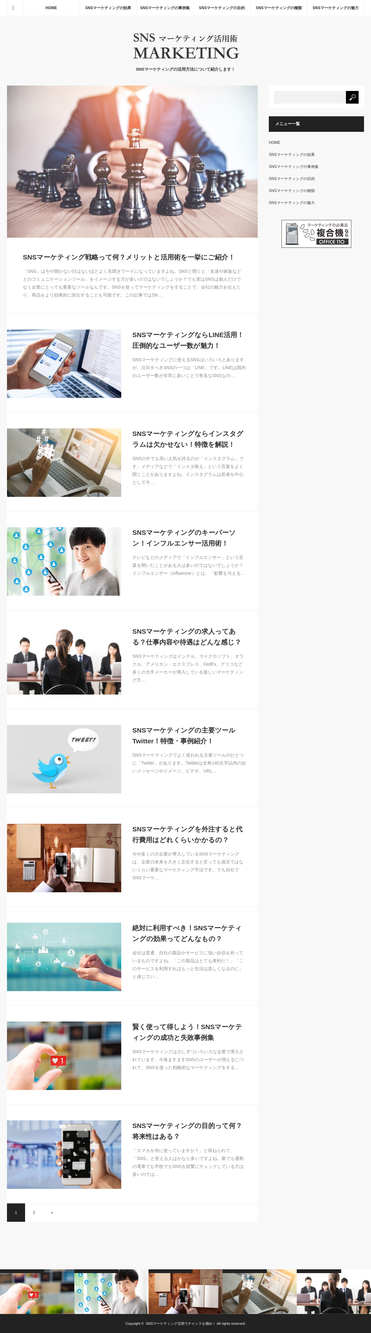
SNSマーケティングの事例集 (165, 8)
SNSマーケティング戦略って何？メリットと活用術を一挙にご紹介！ (129, 257)
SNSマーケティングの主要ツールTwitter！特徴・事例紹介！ (183, 736)
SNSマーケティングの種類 (279, 8)
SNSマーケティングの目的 (222, 8)
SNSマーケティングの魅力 (336, 8)
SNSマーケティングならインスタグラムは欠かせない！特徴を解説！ (187, 439)
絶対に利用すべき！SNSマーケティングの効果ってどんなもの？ (187, 933)
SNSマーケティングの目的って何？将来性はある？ (187, 1131)
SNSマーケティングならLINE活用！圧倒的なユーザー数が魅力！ (188, 340)
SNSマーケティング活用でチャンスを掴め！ (181, 1323)
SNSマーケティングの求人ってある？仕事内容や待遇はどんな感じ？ (186, 637)
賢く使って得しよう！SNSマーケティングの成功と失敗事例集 (187, 1032)
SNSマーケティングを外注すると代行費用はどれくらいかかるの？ (187, 834)
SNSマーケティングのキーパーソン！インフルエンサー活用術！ (184, 538)
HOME (51, 8)
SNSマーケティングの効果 (108, 8)
